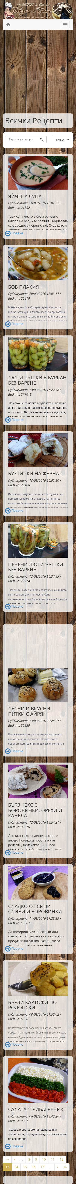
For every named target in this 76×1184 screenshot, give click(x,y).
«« (7, 1159)
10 (44, 1159)
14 (16, 1167)
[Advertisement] (38, 71)
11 (53, 1159)
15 (25, 1167)
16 (33, 1167)
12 (61, 1159)
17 (42, 1167)
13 (7, 1167)
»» (65, 1167)
